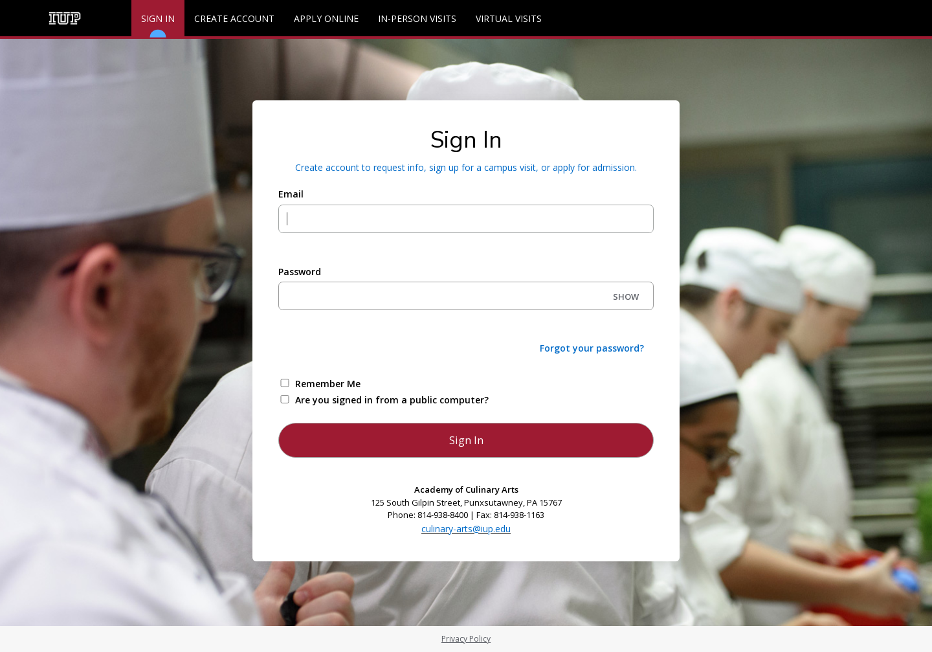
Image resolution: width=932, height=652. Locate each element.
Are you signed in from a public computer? (392, 400)
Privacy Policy (466, 638)
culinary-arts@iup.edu (466, 529)
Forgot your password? (592, 348)
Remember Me (328, 383)
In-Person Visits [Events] (417, 18)
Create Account (234, 18)
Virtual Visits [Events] (509, 18)
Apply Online (326, 18)
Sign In (158, 24)
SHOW (626, 296)
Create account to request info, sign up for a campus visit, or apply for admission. (466, 167)
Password (299, 271)
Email (291, 194)
